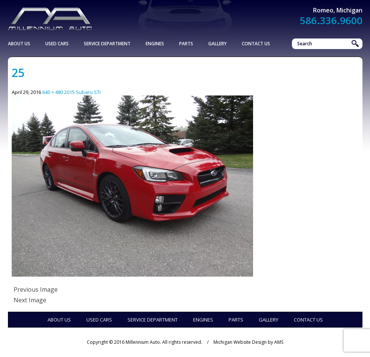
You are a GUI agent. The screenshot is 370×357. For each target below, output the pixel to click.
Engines (155, 43)
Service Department (107, 43)
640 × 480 (52, 92)
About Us (19, 43)
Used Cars (57, 43)
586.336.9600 (331, 20)
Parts (186, 43)
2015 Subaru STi (82, 92)
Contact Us (256, 43)
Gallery (217, 43)
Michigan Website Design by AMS (248, 342)
